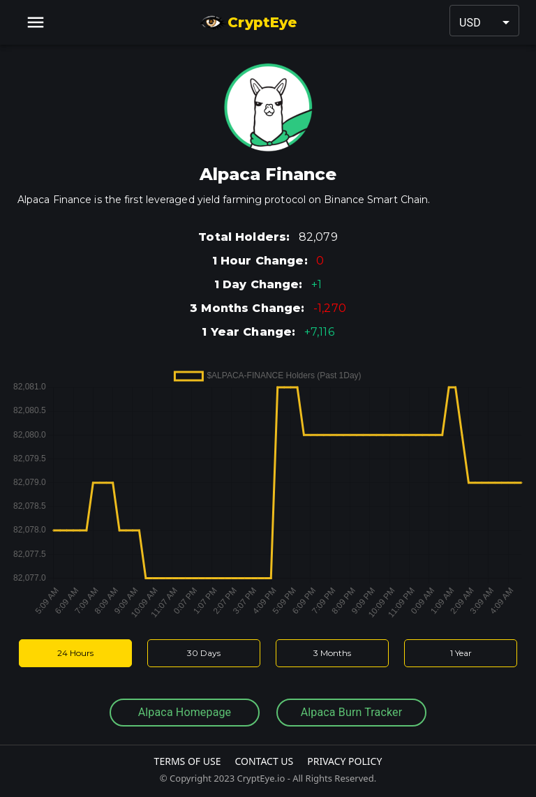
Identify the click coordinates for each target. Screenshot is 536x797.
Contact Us (263, 761)
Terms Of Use (187, 761)
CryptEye (248, 22)
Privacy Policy (344, 761)
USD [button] (470, 22)
